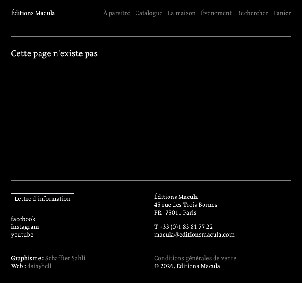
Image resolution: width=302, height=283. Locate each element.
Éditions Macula (33, 13)
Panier (282, 13)
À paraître (116, 13)
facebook (23, 219)
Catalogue (148, 13)
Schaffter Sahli (65, 258)
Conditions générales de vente (195, 258)
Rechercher (253, 13)
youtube (22, 235)
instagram (25, 227)
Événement (216, 13)
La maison (181, 13)
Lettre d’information (42, 199)
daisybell (39, 266)
